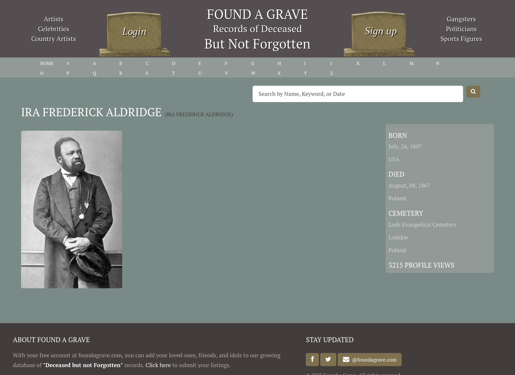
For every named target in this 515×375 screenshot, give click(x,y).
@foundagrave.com (373, 359)
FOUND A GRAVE (257, 14)
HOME (47, 63)
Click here (158, 365)
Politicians (461, 28)
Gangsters (461, 18)
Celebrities (53, 28)
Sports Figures (461, 38)
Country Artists (53, 38)
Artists (54, 18)
